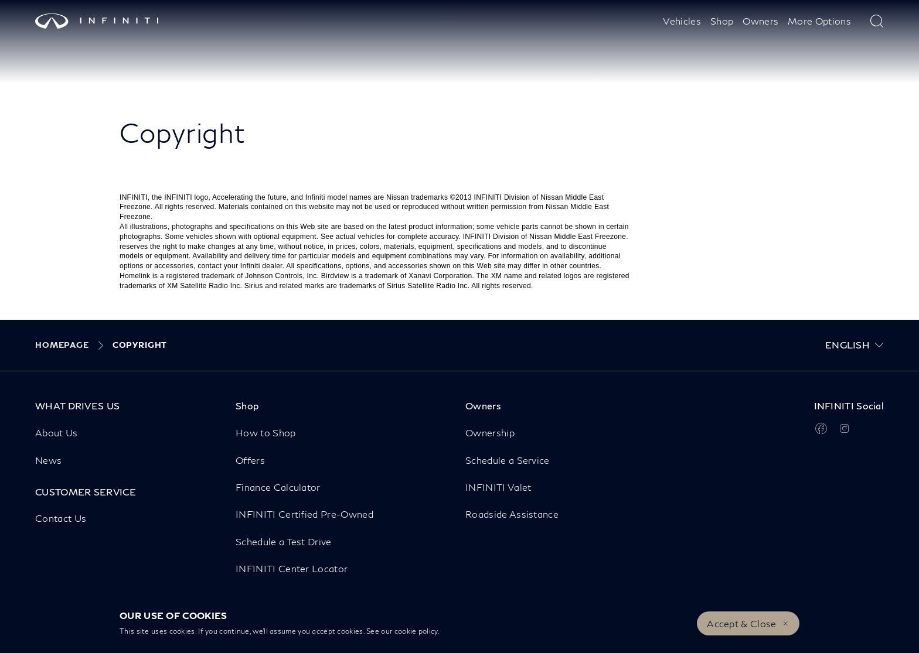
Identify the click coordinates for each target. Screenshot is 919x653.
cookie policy (416, 631)
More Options (819, 20)
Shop (721, 20)
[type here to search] (877, 21)
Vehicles (682, 20)
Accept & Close (741, 623)
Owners (760, 20)
